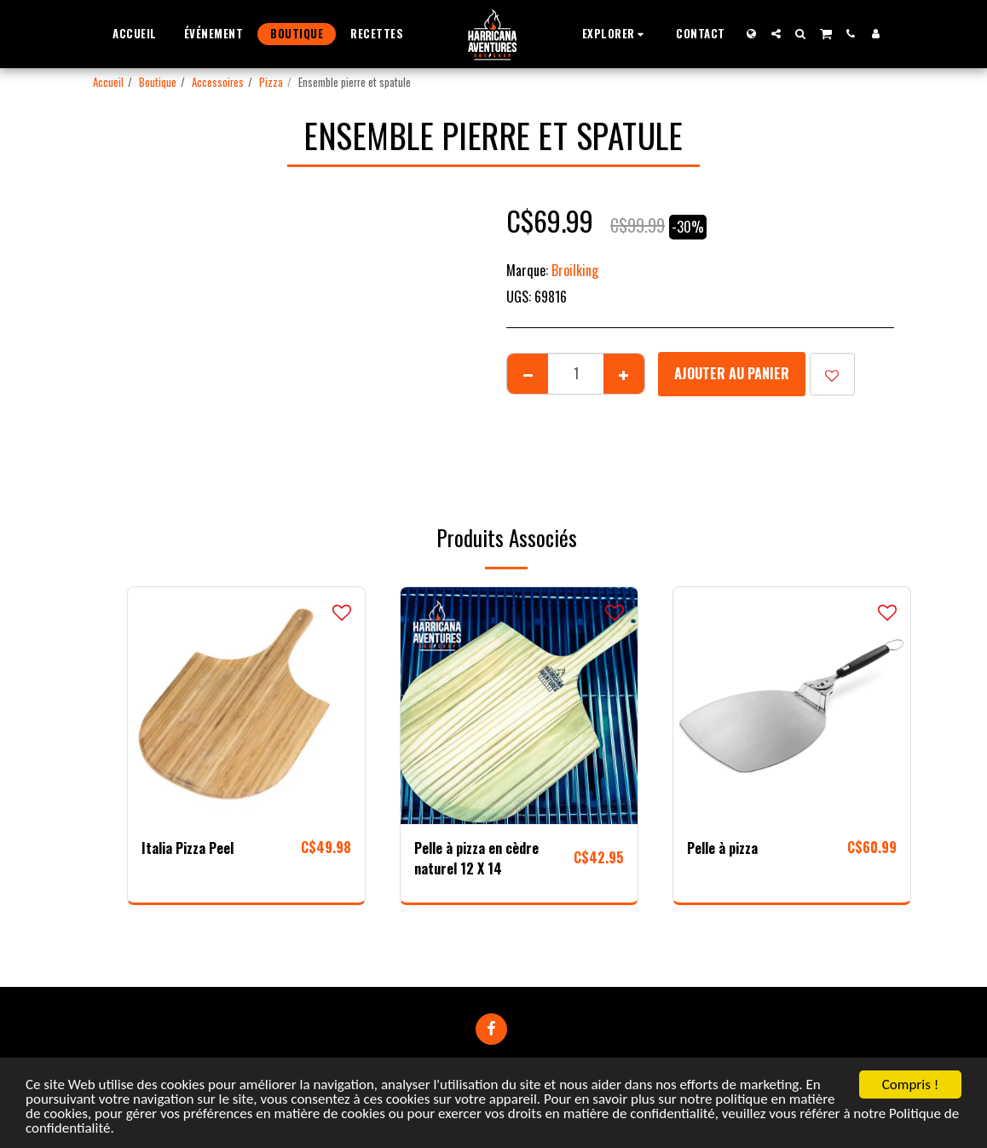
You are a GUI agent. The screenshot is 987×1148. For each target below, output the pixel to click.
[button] (615, 33)
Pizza (271, 82)
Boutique (157, 82)
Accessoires (218, 82)
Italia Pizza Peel (187, 848)
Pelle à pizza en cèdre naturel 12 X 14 (476, 858)
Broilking (574, 270)
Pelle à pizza (722, 848)
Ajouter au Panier (731, 373)
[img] (246, 705)
